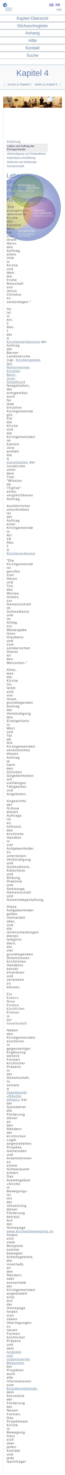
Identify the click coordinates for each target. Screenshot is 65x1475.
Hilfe (32, 40)
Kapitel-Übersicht (32, 18)
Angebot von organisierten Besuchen (18, 1357)
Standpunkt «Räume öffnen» (17, 1094)
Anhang (32, 33)
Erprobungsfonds (22, 1388)
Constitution (17, 461)
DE (51, 5)
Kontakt (32, 48)
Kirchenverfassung (23, 340)
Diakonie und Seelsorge (21, 162)
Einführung (13, 141)
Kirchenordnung (21, 552)
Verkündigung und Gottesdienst (26, 153)
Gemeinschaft (15, 166)
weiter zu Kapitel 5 (46, 84)
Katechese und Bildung (21, 157)
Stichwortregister (32, 25)
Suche (32, 55)
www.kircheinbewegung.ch (30, 1231)
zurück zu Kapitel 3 (19, 84)
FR (58, 5)
